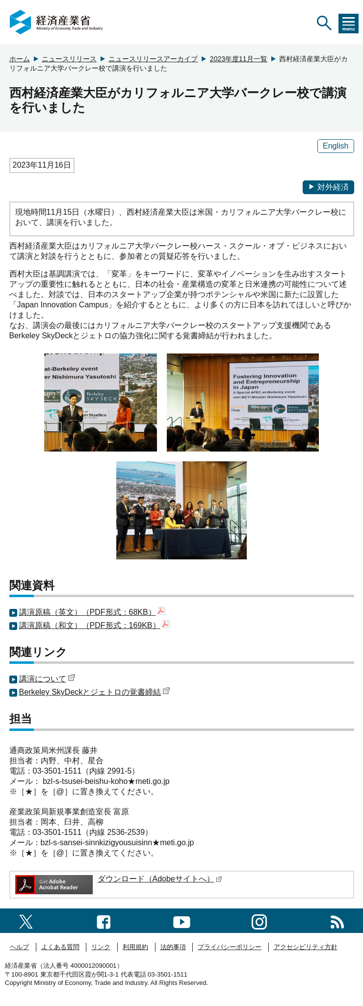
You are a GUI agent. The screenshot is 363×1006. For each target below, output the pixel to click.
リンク (100, 947)
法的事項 (173, 947)
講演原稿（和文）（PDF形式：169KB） (94, 625)
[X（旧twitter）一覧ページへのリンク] (26, 920)
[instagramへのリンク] (259, 920)
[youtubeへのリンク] (181, 920)
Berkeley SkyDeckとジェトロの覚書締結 (95, 692)
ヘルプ (19, 947)
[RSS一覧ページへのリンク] (337, 920)
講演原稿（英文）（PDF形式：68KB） (92, 612)
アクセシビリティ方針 (305, 947)
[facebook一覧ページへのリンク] (103, 920)
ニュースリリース (69, 59)
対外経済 (328, 187)
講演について (47, 679)
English (335, 146)
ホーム (19, 59)
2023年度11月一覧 (238, 59)
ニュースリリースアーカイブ (153, 59)
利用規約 (135, 947)
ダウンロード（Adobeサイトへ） (160, 879)
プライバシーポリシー (229, 947)
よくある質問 (60, 947)
